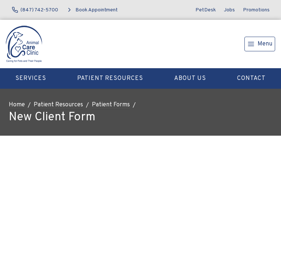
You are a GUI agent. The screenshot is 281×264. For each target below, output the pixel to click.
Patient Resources (110, 78)
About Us (190, 78)
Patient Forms (111, 105)
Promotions (256, 10)
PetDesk (205, 10)
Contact (251, 78)
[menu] (259, 44)
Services (30, 78)
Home (17, 105)
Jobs (229, 10)
